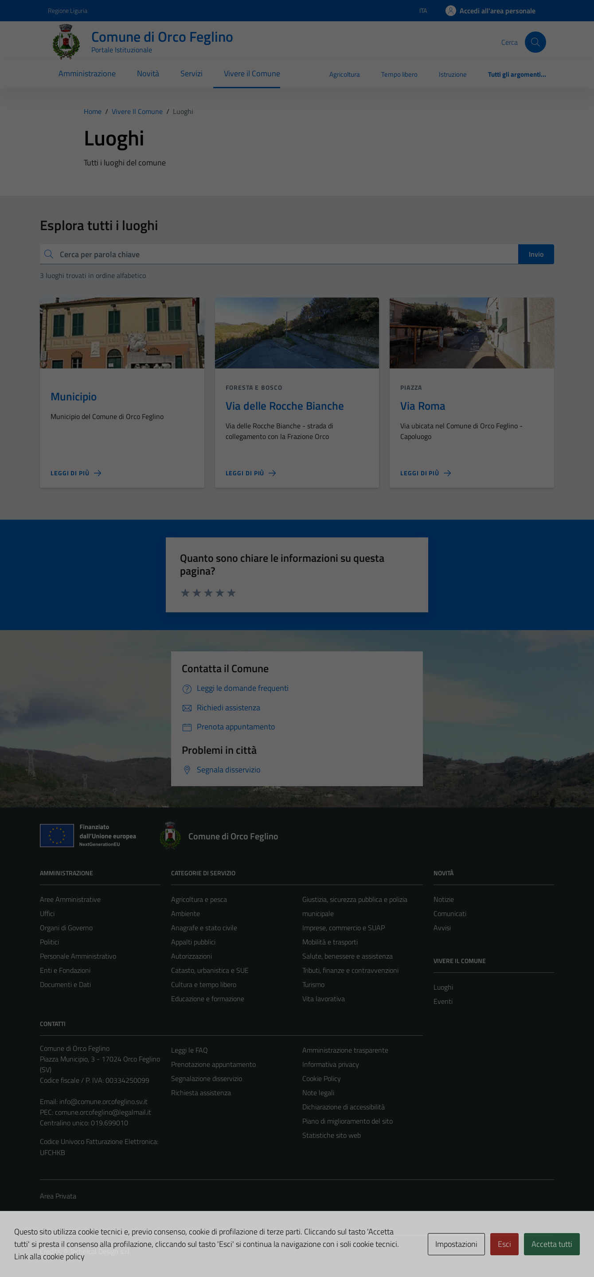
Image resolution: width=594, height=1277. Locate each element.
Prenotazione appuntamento (213, 1064)
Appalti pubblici (193, 941)
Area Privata (58, 1196)
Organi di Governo (66, 927)
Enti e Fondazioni (65, 970)
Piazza (411, 387)
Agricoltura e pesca (199, 899)
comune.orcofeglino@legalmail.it (103, 1112)
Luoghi (443, 987)
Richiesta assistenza (201, 1092)
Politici (49, 941)
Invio (536, 254)
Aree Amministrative (70, 899)
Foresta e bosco (254, 387)
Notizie (444, 899)
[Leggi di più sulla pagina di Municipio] (76, 473)
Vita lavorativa (323, 998)
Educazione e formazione (207, 998)
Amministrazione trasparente (345, 1050)
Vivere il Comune (252, 73)
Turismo (313, 984)
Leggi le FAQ (189, 1050)
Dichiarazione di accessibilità (343, 1106)
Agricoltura (344, 74)
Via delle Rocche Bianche (285, 405)
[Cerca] (535, 42)
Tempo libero (399, 74)
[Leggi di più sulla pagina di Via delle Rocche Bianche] (251, 473)
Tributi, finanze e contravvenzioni (350, 970)
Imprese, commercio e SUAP (343, 927)
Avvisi (442, 927)
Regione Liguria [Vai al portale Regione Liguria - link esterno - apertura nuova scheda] (67, 10)
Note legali (318, 1092)
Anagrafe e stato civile (204, 927)
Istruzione (453, 74)
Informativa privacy (330, 1064)
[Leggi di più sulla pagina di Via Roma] (425, 473)
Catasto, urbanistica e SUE (210, 970)
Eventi (443, 1001)
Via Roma (423, 405)
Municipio (74, 396)
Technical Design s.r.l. (100, 1251)
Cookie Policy (321, 1078)
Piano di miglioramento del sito (347, 1121)
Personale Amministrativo (78, 956)
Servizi (191, 73)
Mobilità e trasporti (330, 941)
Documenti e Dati (65, 984)
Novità (148, 73)
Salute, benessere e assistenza (347, 956)
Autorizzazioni (191, 956)
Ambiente (185, 913)
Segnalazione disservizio (206, 1078)
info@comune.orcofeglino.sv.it (103, 1101)
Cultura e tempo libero (203, 984)
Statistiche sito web (331, 1135)
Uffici (47, 913)
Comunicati (450, 913)
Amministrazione (87, 73)
